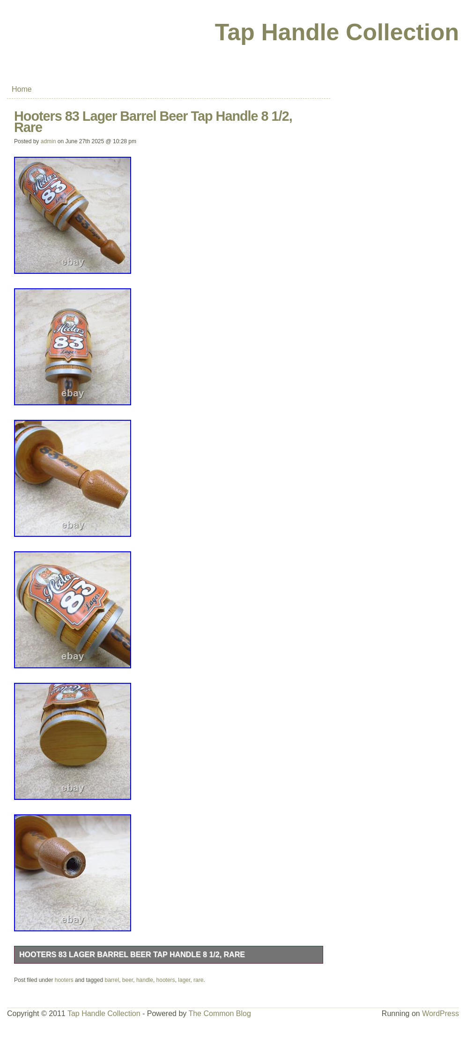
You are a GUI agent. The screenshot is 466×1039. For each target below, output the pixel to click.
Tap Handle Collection (337, 32)
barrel (111, 980)
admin (48, 141)
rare (198, 980)
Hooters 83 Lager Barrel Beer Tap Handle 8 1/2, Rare (132, 955)
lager (184, 980)
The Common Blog (219, 1013)
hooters (64, 980)
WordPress (440, 1013)
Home (22, 89)
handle (144, 980)
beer (127, 980)
